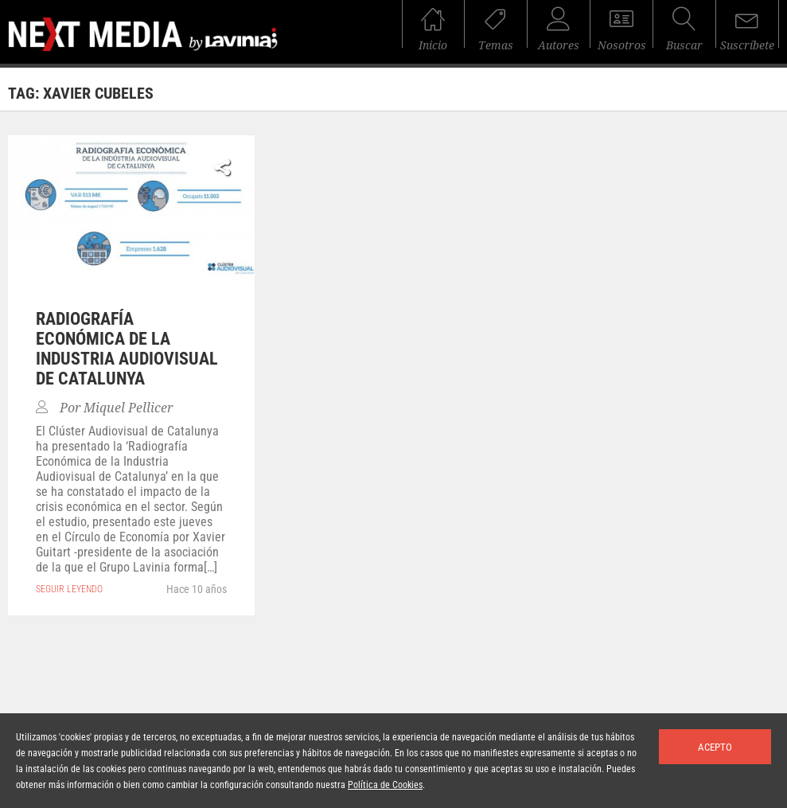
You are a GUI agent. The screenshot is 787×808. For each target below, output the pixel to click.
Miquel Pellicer (128, 408)
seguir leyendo (69, 589)
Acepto (715, 747)
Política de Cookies (385, 784)
